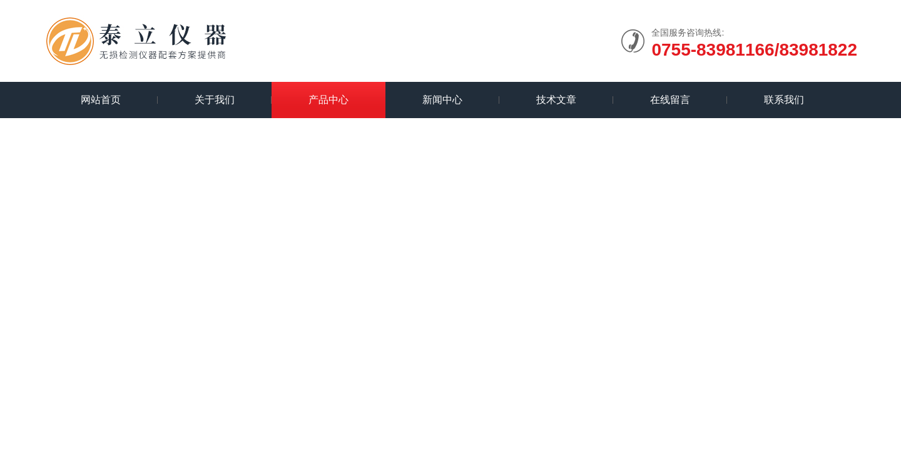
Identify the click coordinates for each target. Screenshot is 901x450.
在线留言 (670, 99)
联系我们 (784, 99)
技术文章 (556, 99)
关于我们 (215, 99)
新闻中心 (442, 99)
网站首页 (101, 99)
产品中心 (328, 99)
